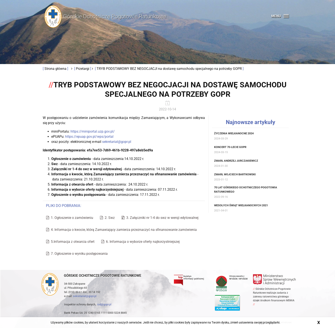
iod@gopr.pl (104, 304)
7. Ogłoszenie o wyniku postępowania (77, 254)
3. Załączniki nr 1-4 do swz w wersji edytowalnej (160, 218)
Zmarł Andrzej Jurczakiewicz (236, 160)
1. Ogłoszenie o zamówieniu (69, 218)
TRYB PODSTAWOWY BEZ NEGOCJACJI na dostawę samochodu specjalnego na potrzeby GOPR (170, 69)
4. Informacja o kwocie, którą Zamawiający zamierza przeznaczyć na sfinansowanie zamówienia (121, 230)
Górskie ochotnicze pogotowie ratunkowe (102, 276)
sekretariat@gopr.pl (116, 142)
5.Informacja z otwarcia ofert (70, 242)
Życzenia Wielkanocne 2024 (234, 133)
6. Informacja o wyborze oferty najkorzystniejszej (140, 242)
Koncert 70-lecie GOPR (230, 147)
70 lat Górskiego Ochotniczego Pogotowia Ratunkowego (245, 189)
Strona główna (55, 69)
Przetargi (83, 69)
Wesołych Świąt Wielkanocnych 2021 (241, 205)
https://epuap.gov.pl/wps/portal (89, 137)
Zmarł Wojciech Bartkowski (235, 174)
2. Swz (107, 218)
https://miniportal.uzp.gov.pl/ (93, 131)
